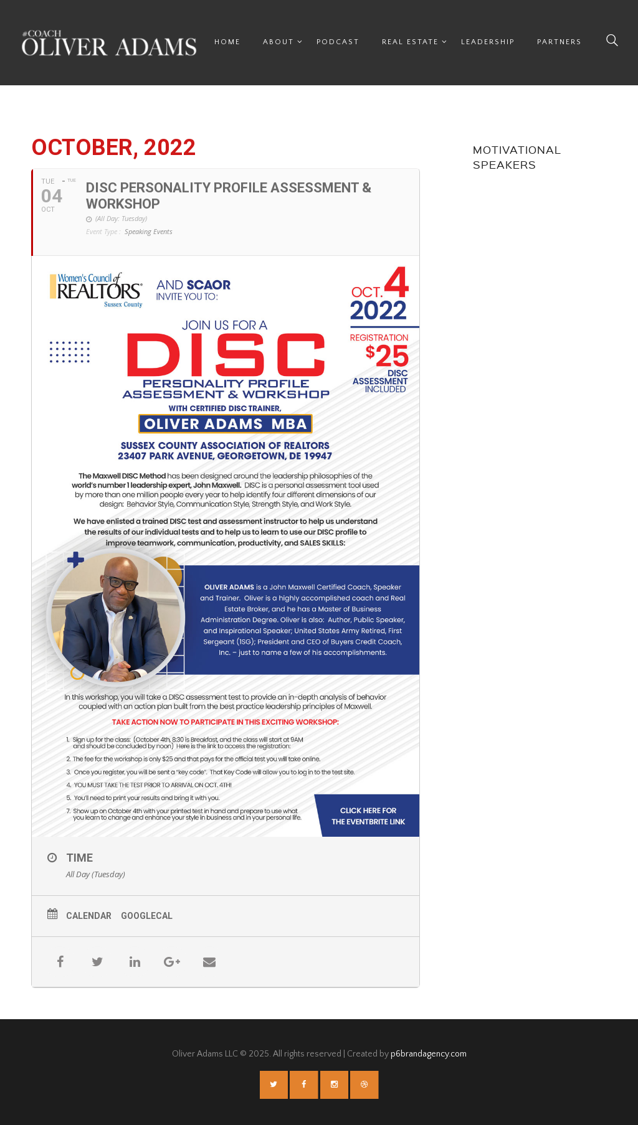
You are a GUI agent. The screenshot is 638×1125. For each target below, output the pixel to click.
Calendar (89, 916)
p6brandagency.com (429, 1054)
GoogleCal (147, 916)
